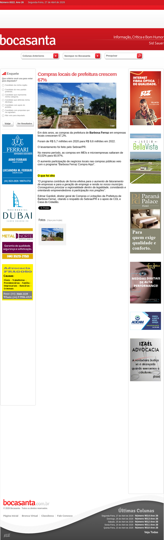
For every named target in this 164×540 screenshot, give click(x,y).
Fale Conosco (65, 515)
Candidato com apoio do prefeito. (14, 106)
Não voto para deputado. (14, 115)
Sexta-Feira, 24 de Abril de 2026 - (131, 525)
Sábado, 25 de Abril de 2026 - (133, 522)
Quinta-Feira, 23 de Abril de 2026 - (131, 528)
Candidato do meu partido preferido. (14, 91)
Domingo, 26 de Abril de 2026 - (132, 519)
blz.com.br (7, 535)
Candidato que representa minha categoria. (14, 96)
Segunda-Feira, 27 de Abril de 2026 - (130, 516)
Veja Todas (151, 532)
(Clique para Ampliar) (54, 220)
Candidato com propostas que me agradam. (16, 111)
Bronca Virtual (30, 515)
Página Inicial (10, 515)
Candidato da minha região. (15, 85)
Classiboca (47, 515)
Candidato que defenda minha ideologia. (16, 101)
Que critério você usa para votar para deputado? (16, 79)
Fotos (50, 220)
